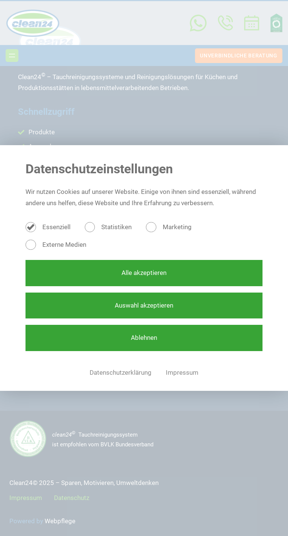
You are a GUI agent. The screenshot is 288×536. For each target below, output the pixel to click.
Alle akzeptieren (144, 272)
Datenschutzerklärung (121, 372)
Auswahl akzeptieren (144, 305)
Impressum (182, 372)
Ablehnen (144, 337)
